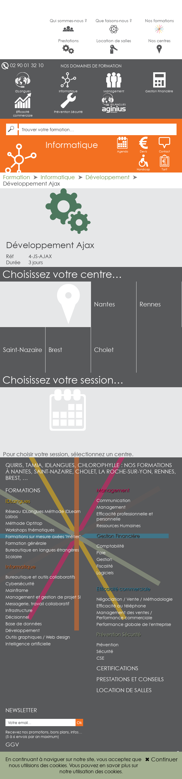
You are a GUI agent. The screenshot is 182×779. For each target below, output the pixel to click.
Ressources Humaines (118, 525)
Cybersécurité (19, 583)
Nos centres (159, 46)
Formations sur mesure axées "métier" (43, 536)
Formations (22, 490)
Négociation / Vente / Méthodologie (134, 599)
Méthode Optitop (23, 523)
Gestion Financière (159, 82)
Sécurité (104, 651)
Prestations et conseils (130, 679)
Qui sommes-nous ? (68, 25)
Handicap (143, 163)
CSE (100, 658)
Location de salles (113, 46)
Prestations (68, 46)
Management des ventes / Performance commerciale (124, 615)
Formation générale (25, 543)
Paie (101, 552)
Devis (143, 145)
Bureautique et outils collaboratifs (40, 576)
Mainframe (16, 590)
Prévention (107, 644)
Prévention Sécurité (68, 103)
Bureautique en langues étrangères (42, 549)
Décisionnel (17, 617)
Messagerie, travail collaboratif (37, 603)
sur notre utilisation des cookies (98, 768)
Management (113, 82)
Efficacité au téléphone (121, 605)
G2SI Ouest (23, 29)
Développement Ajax (50, 245)
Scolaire (13, 556)
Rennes (150, 304)
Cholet (104, 350)
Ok (79, 722)
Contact (164, 145)
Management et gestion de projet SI (43, 597)
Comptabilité (110, 545)
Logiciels (104, 572)
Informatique (68, 82)
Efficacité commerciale (23, 105)
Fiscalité (104, 566)
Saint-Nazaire (22, 350)
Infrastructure (18, 610)
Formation (16, 177)
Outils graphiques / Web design (37, 637)
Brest (55, 350)
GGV (12, 744)
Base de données (23, 623)
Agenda (122, 145)
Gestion (104, 559)
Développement (108, 177)
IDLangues (23, 82)
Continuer (161, 759)
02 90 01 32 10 (26, 65)
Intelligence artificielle (28, 643)
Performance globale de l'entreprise (133, 624)
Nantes (104, 304)
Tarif (164, 163)
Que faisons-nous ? (114, 26)
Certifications (117, 668)
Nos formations (159, 25)
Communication (113, 500)
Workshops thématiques (29, 529)
